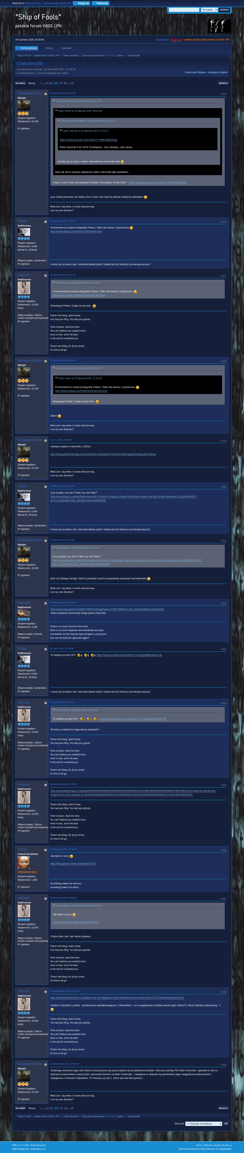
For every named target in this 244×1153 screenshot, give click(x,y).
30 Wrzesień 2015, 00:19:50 (63, 849)
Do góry (21, 1108)
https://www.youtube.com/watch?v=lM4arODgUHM (157, 182)
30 (72, 83)
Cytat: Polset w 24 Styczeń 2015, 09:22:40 (80, 111)
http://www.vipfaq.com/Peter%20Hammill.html (76, 231)
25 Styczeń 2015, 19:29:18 (62, 360)
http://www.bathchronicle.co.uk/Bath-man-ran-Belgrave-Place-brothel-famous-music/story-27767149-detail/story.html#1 (117, 997)
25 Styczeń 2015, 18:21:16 (62, 275)
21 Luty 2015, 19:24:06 (61, 440)
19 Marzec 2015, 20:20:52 (62, 540)
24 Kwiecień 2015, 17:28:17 (63, 602)
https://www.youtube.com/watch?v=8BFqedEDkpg (88, 139)
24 (47, 83)
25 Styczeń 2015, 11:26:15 (62, 221)
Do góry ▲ (227, 1145)
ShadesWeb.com (38, 1149)
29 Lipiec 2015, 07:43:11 (61, 702)
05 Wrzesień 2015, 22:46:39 (63, 784)
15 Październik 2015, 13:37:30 (64, 991)
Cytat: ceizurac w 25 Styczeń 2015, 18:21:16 (79, 368)
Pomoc (199, 1145)
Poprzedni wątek (195, 72)
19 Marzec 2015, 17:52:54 (62, 486)
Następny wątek (217, 72)
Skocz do (179, 1123)
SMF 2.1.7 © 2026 (20, 1145)
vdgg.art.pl (176, 39)
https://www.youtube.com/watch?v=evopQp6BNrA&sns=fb (129, 655)
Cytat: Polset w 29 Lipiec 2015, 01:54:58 (76, 710)
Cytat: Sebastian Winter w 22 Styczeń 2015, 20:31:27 (88, 121)
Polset (22, 221)
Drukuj (223, 83)
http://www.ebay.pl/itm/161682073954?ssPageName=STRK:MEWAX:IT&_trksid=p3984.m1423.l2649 (107, 609)
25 (51, 83)
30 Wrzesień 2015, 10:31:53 (63, 898)
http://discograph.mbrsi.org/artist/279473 (73, 863)
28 (65, 83)
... (44, 83)
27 (61, 83)
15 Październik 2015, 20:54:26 (64, 1064)
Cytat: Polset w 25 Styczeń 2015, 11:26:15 (78, 283)
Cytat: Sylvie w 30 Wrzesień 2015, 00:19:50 (78, 905)
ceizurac (24, 275)
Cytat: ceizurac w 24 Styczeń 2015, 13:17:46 (79, 101)
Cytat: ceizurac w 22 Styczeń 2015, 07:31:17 (86, 131)
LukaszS (24, 602)
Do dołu (20, 83)
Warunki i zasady (212, 1145)
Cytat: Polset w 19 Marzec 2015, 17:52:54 (77, 547)
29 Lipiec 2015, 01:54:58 (61, 648)
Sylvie (120, 55)
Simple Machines (38, 1145)
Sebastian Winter (30, 93)
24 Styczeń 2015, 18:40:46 (62, 93)
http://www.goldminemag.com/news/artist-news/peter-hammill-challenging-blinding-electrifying (103, 454)
